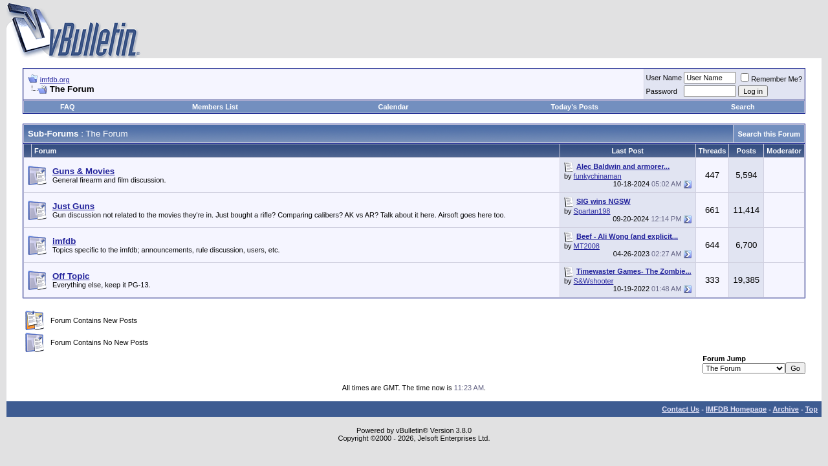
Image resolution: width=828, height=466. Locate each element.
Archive (786, 409)
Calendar (393, 107)
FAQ (67, 107)
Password (661, 91)
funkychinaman (598, 176)
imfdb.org (55, 79)
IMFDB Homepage (736, 409)
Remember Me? (771, 79)
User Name (664, 78)
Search (743, 107)
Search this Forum (768, 134)
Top (811, 409)
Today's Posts (574, 107)
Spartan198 (592, 211)
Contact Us (680, 409)
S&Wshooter (594, 281)
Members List (215, 107)
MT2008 (587, 246)
